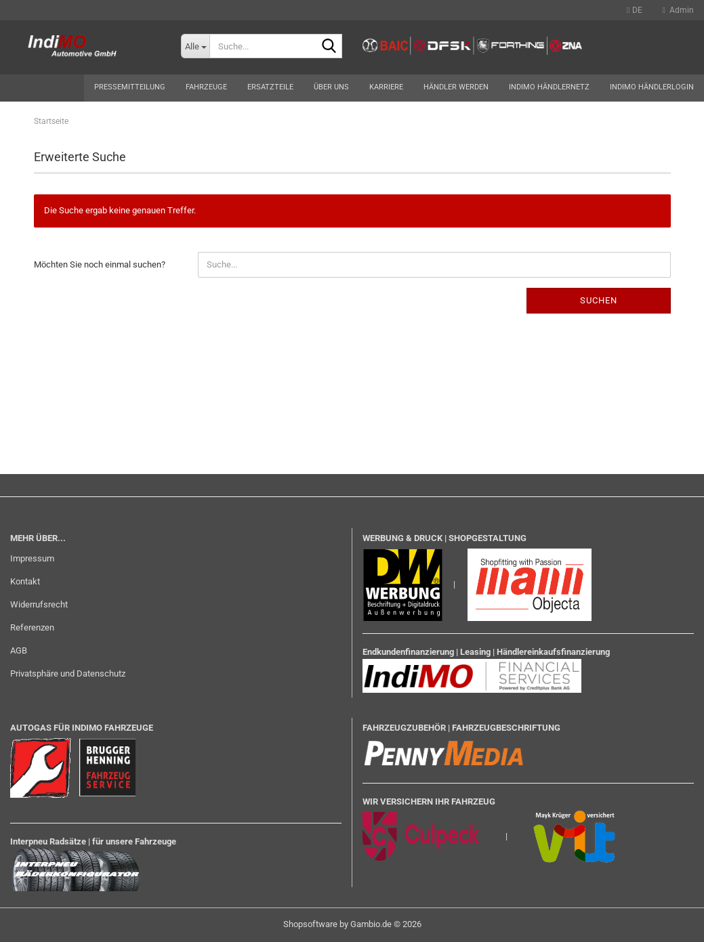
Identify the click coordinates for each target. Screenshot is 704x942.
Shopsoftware (310, 924)
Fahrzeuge (206, 87)
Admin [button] (678, 10)
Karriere (386, 87)
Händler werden (456, 87)
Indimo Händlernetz (549, 87)
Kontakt (25, 581)
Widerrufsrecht (39, 604)
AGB (18, 650)
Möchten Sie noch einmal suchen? (99, 264)
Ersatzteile (270, 87)
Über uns (331, 87)
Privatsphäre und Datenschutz (67, 673)
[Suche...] (195, 46)
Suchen (598, 300)
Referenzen (32, 627)
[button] (634, 10)
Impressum (32, 558)
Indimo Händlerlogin (652, 87)
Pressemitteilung (129, 87)
